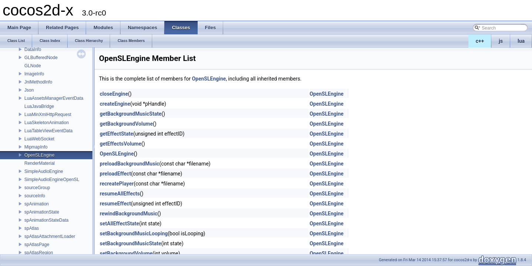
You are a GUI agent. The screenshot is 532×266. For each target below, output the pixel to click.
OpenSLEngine (39, 155)
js (501, 41)
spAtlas (31, 228)
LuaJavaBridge (39, 106)
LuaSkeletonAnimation (46, 122)
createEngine (115, 104)
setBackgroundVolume (126, 253)
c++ (480, 41)
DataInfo (32, 49)
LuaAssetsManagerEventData (53, 98)
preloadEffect (115, 174)
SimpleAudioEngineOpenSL (51, 179)
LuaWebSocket (39, 138)
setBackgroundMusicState (130, 243)
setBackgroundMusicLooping (134, 233)
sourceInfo (34, 195)
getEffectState (116, 134)
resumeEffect (115, 204)
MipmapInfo (36, 147)
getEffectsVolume (120, 144)
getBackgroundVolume (126, 124)
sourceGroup (37, 187)
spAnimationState (41, 212)
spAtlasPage (36, 244)
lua (521, 41)
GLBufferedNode (41, 57)
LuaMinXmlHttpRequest (47, 114)
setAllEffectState (119, 223)
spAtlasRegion (38, 252)
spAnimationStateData (46, 220)
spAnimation (36, 204)
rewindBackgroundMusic (128, 213)
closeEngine (114, 94)
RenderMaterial (39, 163)
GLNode (32, 65)
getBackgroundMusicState (130, 114)
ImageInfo (34, 73)
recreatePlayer (117, 184)
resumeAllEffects (120, 194)
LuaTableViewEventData (48, 130)
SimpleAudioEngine (43, 171)
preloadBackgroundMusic (129, 164)
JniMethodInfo (38, 82)
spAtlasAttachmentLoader (49, 236)
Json (29, 90)
